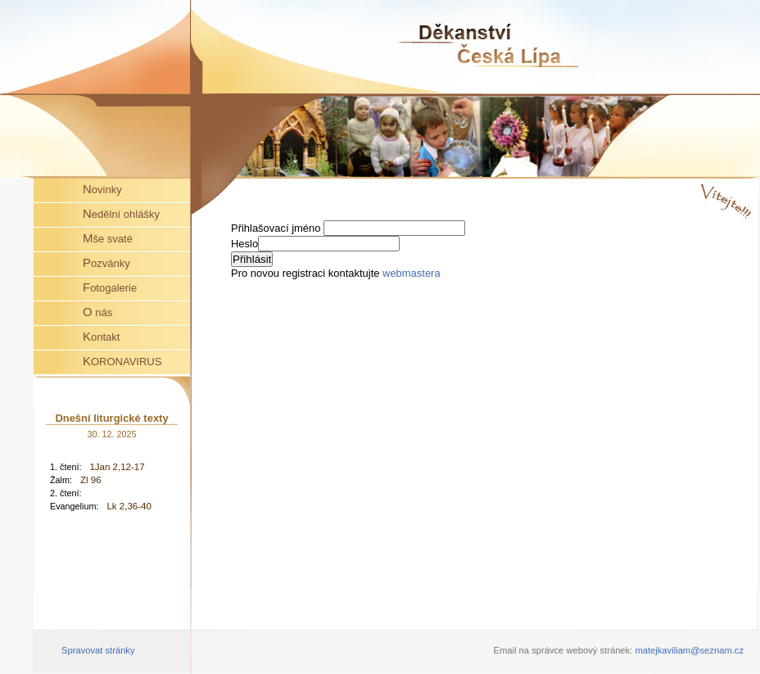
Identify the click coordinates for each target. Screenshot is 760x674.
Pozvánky (106, 262)
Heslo (244, 243)
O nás (97, 312)
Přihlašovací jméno (277, 228)
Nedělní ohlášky (121, 213)
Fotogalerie (110, 287)
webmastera (411, 273)
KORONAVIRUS (122, 361)
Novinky (102, 189)
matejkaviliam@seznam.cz (689, 650)
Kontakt (101, 336)
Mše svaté (108, 238)
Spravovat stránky (98, 650)
